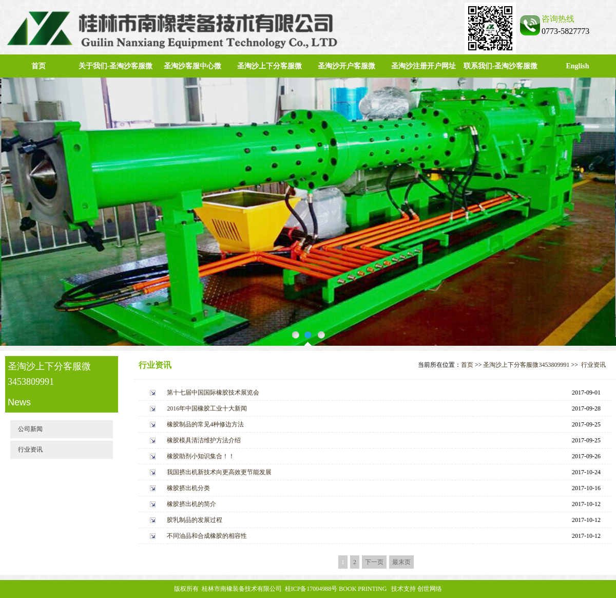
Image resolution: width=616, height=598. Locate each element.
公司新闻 (30, 429)
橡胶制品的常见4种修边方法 (205, 424)
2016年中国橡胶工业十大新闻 (207, 408)
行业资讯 (30, 449)
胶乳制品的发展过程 (194, 520)
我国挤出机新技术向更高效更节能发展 (219, 472)
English (577, 66)
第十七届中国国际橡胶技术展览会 (213, 392)
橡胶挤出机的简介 (191, 504)
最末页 (401, 562)
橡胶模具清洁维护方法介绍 (204, 440)
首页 (38, 66)
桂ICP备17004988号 (311, 588)
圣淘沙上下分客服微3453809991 (526, 364)
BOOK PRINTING (363, 588)
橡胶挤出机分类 (188, 488)
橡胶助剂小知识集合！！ (201, 456)
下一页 (374, 562)
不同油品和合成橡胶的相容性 (207, 535)
